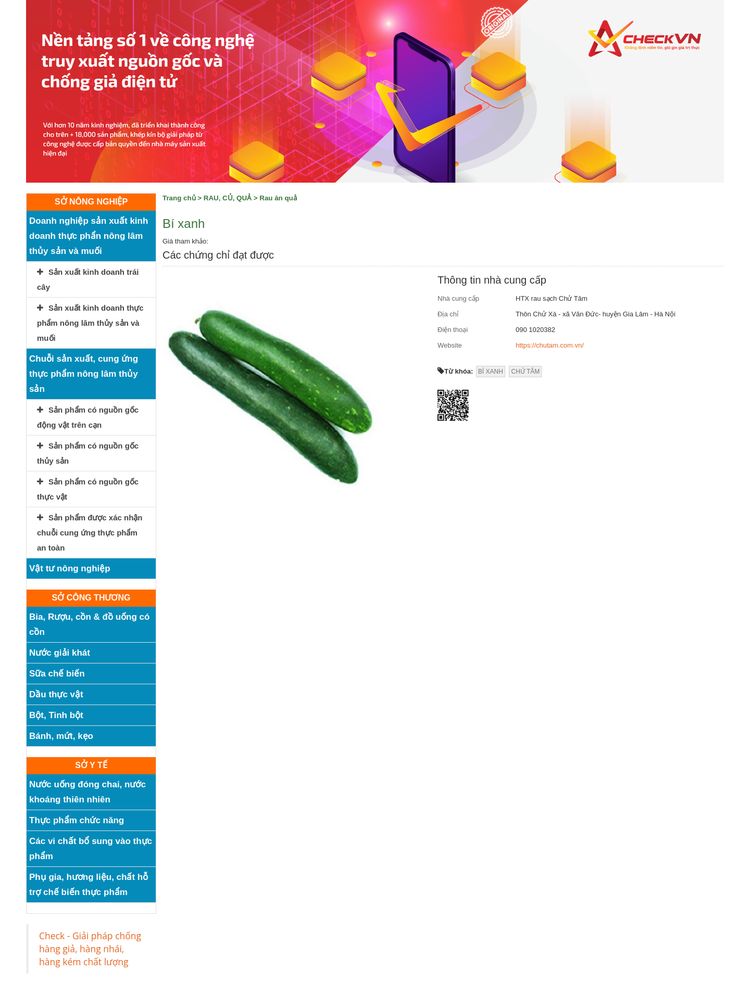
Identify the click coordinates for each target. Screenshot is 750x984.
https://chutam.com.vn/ (550, 345)
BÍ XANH (490, 371)
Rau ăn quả (277, 198)
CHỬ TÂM (525, 371)
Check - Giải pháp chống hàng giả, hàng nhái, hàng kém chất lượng (90, 948)
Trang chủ (179, 198)
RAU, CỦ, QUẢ (228, 198)
